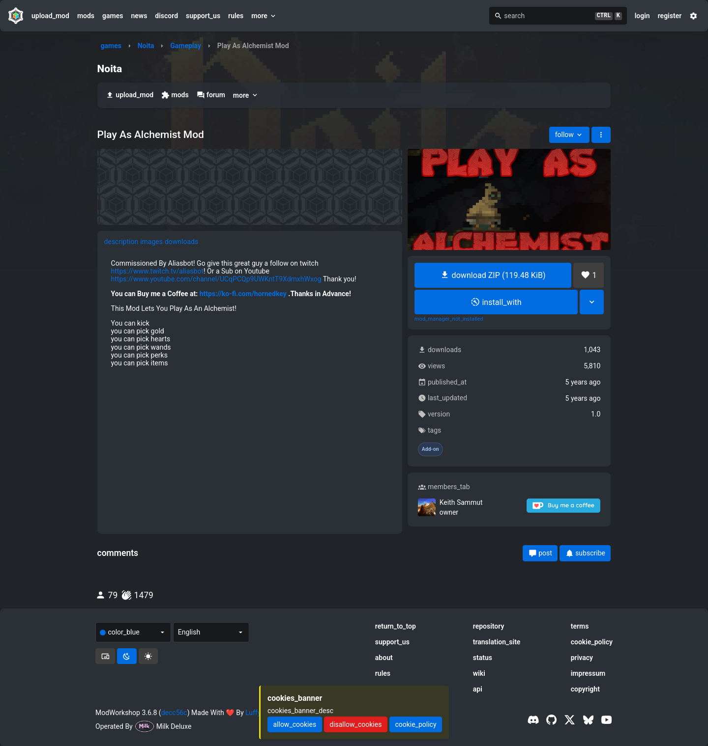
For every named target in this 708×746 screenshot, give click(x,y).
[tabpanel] (250, 313)
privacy (582, 658)
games (112, 16)
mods (85, 16)
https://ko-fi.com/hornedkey (243, 294)
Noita (146, 46)
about (384, 658)
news (139, 16)
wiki (479, 673)
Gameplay (185, 46)
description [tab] (121, 242)
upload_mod (50, 16)
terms (580, 626)
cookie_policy (592, 642)
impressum (588, 673)
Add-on (430, 449)
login (642, 16)
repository (488, 626)
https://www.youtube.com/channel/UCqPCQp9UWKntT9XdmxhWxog (216, 279)
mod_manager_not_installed (448, 319)
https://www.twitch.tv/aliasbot (157, 271)
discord (166, 16)
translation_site (497, 642)
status (482, 658)
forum (211, 95)
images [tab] (151, 242)
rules (235, 16)
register (670, 16)
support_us (203, 16)
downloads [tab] (181, 242)
